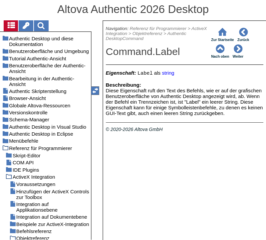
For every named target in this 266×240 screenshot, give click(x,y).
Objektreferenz (147, 33)
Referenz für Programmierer (158, 28)
